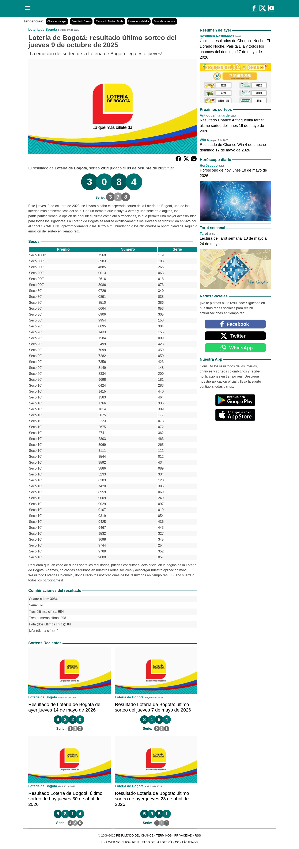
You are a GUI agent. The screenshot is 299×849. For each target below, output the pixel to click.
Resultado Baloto (81, 21)
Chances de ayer (57, 21)
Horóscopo (208, 165)
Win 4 (204, 140)
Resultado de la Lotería (152, 842)
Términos (164, 835)
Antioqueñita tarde (215, 115)
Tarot (204, 233)
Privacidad (183, 835)
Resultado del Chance (135, 835)
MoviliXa (122, 842)
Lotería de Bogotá (42, 29)
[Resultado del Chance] (84, 8)
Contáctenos (186, 842)
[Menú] (27, 6)
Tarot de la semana (164, 21)
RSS (198, 835)
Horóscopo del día (138, 21)
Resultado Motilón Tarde (109, 21)
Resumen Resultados (217, 36)
